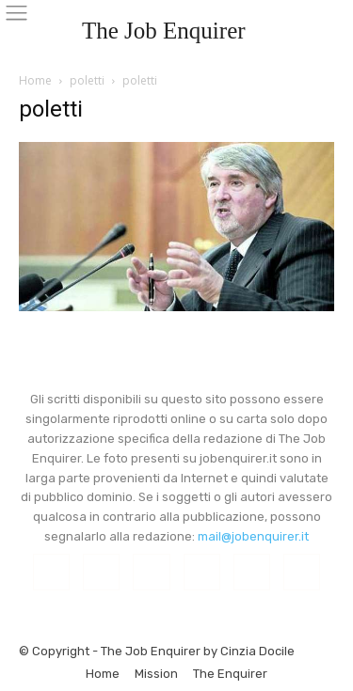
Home (35, 80)
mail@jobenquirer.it (253, 536)
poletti (87, 80)
